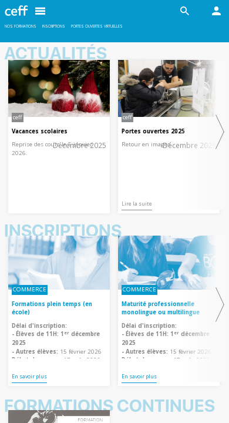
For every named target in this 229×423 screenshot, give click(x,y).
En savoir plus (29, 376)
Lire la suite (137, 203)
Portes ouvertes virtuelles (97, 26)
